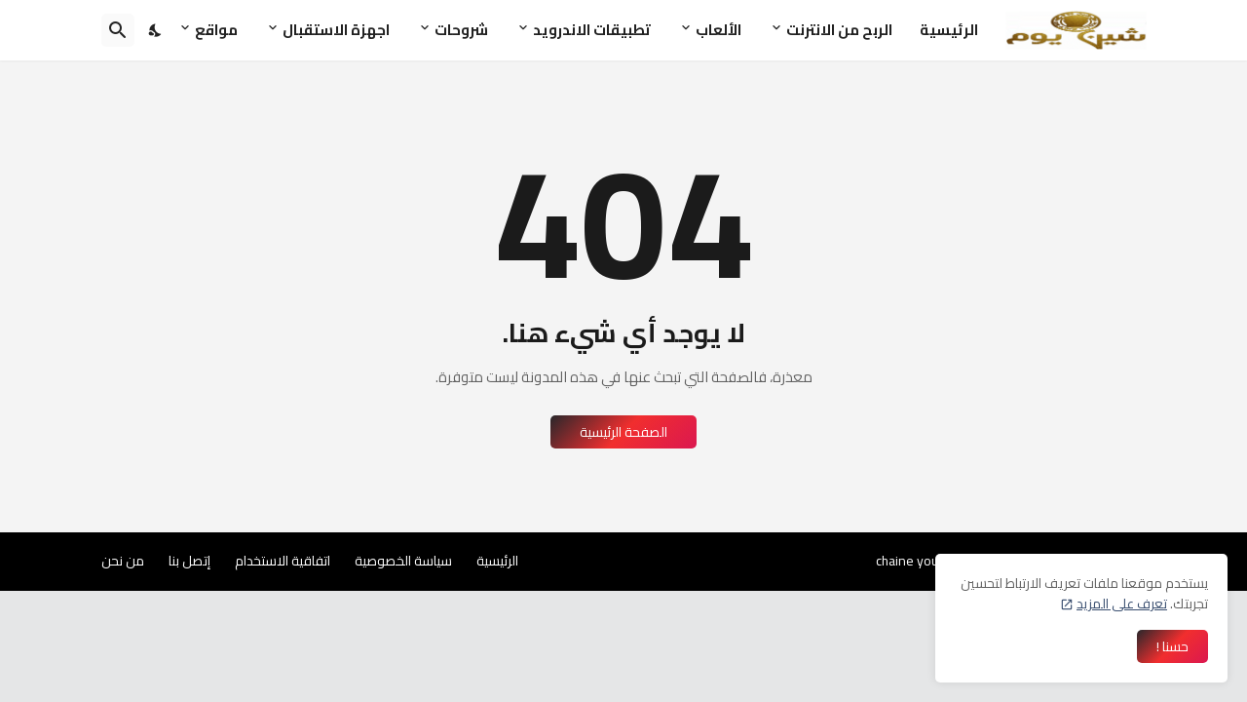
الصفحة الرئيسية (623, 432)
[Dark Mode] (155, 30)
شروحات (461, 30)
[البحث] (117, 30)
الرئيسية (949, 30)
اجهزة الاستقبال (336, 30)
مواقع (216, 30)
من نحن (122, 560)
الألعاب (718, 30)
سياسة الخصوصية (403, 560)
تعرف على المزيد (1122, 603)
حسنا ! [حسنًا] (1172, 646)
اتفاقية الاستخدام (282, 560)
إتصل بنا (189, 560)
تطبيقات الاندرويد (592, 30)
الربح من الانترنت (839, 30)
